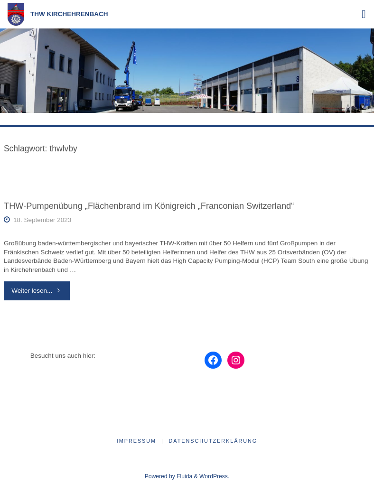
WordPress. (214, 476)
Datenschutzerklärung (213, 441)
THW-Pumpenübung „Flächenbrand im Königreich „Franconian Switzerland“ (149, 206)
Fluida (183, 476)
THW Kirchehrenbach (69, 14)
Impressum (136, 441)
